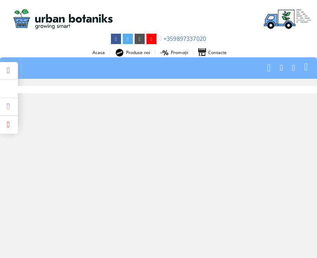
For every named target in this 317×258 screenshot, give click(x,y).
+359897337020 (184, 39)
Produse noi (132, 52)
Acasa (99, 52)
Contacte (212, 52)
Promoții (174, 52)
